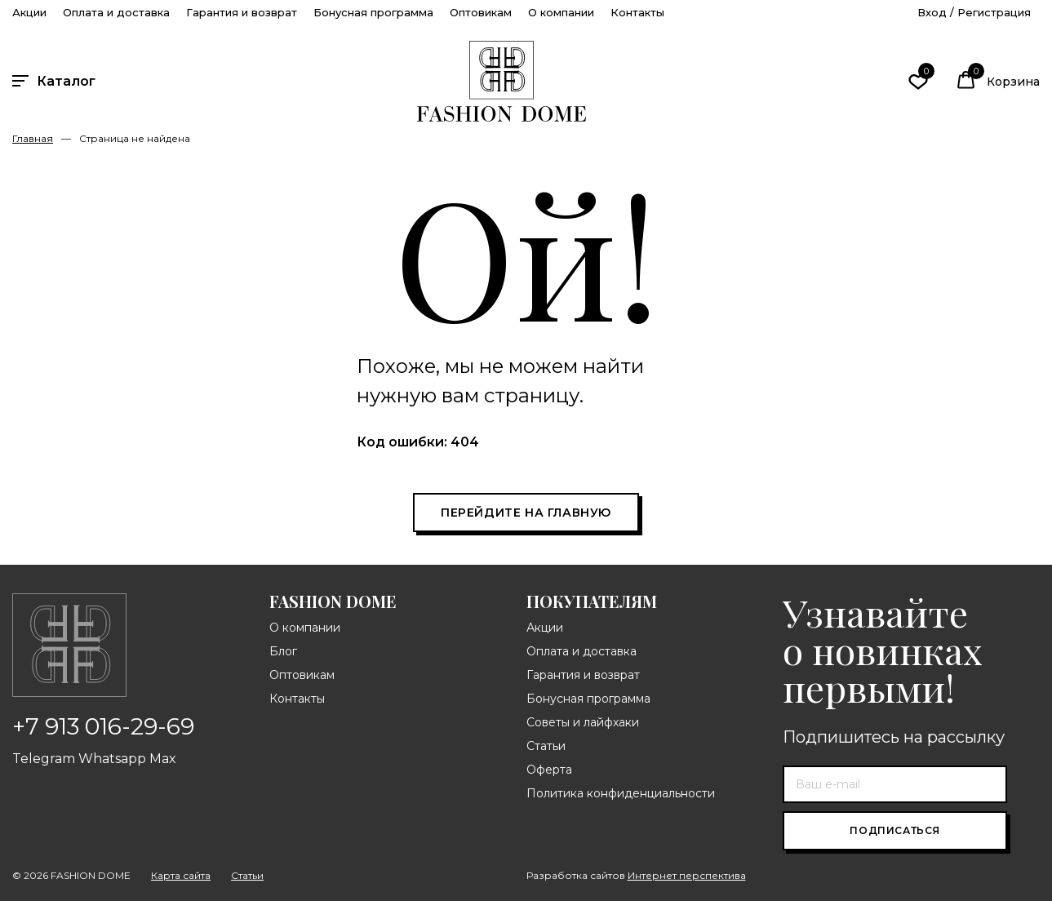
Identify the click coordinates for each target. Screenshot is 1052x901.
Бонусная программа (373, 12)
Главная (32, 138)
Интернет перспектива (687, 875)
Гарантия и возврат (241, 12)
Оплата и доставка (116, 12)
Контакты (637, 12)
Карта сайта (181, 876)
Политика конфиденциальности (620, 793)
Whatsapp (112, 758)
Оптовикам (481, 12)
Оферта (549, 769)
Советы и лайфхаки (582, 722)
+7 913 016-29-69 (103, 726)
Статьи (546, 746)
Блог (283, 651)
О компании (561, 12)
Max (162, 758)
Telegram (43, 758)
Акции (29, 12)
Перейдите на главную (526, 512)
